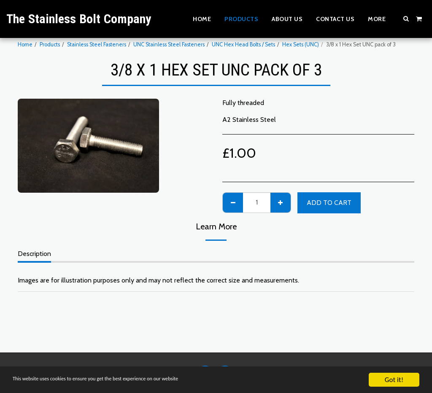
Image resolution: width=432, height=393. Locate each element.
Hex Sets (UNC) (300, 44)
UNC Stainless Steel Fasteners (169, 44)
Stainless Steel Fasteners (96, 44)
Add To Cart (329, 203)
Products (50, 44)
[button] (406, 19)
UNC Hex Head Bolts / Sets (243, 44)
